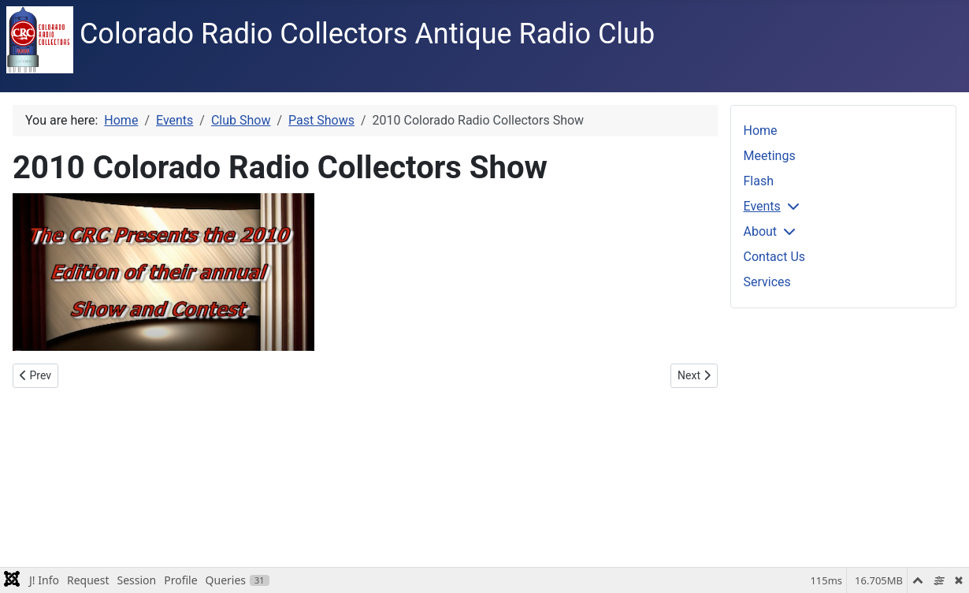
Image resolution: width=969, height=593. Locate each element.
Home (761, 130)
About (761, 231)
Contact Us (775, 256)
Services (767, 281)
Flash (759, 180)
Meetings (770, 155)
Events (762, 206)
